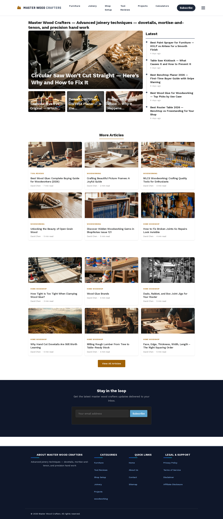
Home (132, 463)
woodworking (101, 499)
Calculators (162, 6)
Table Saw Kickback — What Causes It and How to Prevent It (170, 62)
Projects (143, 6)
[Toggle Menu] (203, 8)
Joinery (92, 6)
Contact (133, 477)
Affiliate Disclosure (173, 484)
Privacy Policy (170, 463)
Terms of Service (172, 470)
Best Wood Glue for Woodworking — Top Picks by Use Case (171, 94)
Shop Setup (108, 8)
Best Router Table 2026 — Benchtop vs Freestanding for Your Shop (172, 111)
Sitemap (133, 484)
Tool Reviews (125, 8)
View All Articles (111, 363)
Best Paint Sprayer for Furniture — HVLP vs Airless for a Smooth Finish (172, 46)
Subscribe (186, 7)
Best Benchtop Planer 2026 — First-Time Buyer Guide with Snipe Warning (172, 78)
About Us (133, 470)
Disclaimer (168, 477)
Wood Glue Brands (98, 293)
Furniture (74, 6)
